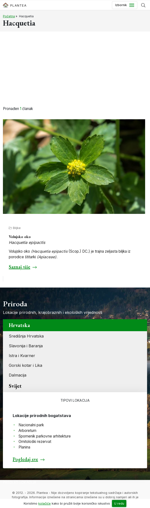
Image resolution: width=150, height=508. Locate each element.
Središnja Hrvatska (26, 336)
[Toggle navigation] (124, 5)
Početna (9, 16)
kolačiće (44, 503)
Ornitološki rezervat (35, 441)
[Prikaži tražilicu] (143, 5)
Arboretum (27, 430)
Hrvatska (19, 325)
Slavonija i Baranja (26, 345)
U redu (119, 503)
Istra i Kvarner (22, 355)
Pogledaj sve (25, 459)
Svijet (15, 385)
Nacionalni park (31, 425)
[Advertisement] (75, 69)
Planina (24, 447)
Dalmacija (17, 375)
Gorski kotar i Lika (25, 365)
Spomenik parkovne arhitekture (45, 436)
